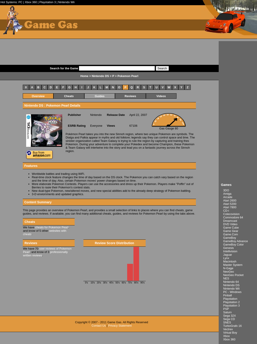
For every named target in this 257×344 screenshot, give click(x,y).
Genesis (228, 248)
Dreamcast (230, 220)
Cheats (69, 96)
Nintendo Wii (66, 2)
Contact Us (99, 325)
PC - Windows (232, 292)
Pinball (227, 295)
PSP (226, 309)
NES (226, 278)
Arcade (227, 197)
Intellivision (230, 251)
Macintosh (229, 261)
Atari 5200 (229, 204)
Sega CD (229, 319)
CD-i (226, 210)
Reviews (130, 96)
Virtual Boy (230, 332)
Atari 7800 (229, 207)
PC (20, 2)
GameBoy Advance (235, 241)
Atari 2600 (229, 200)
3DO (226, 190)
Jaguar (227, 254)
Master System (232, 265)
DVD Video (230, 224)
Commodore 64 (233, 217)
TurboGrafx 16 (232, 326)
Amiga (227, 193)
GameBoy (229, 237)
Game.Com (230, 234)
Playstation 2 (231, 302)
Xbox (226, 336)
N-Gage (228, 268)
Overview (38, 96)
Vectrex (228, 329)
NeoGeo (228, 271)
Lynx (226, 258)
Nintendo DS (231, 285)
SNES (227, 322)
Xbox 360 (31, 2)
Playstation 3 (47, 2)
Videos (161, 96)
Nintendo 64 (231, 281)
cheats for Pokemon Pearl (51, 227)
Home (84, 76)
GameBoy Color (233, 244)
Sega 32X (229, 315)
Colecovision (231, 214)
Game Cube (231, 227)
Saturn (227, 312)
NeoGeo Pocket (233, 275)
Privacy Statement (120, 325)
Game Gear (230, 231)
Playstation (230, 298)
